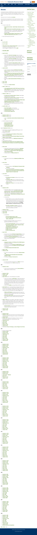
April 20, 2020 (5, 337)
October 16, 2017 (5, 373)
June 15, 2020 (5, 334)
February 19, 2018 (5, 366)
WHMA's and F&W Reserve (8, 292)
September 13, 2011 (6, 450)
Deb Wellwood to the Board (10, 177)
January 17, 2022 (5, 309)
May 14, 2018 (5, 363)
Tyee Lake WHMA (20, 268)
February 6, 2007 (5, 510)
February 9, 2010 (5, 469)
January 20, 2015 (5, 402)
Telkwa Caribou (27, 4)
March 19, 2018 (5, 365)
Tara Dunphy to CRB (9, 179)
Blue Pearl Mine (31, 25)
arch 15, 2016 (5, 386)
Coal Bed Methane (32, 16)
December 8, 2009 (5, 474)
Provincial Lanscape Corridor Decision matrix (12, 247)
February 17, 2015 (5, 401)
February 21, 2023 (5, 250)
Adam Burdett (14, 278)
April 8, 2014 (4, 412)
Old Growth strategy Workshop (16, 234)
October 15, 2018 (5, 360)
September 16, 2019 (6, 347)
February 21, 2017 (5, 376)
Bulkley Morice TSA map (9, 182)
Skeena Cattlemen (12, 84)
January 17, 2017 (5, 378)
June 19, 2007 (5, 505)
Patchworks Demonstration (8, 109)
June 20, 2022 (5, 275)
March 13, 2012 (5, 441)
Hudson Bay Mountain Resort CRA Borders (14, 78)
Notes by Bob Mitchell (12, 237)
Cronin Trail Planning (10, 326)
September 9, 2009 (5, 477)
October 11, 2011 (5, 449)
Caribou (30, 39)
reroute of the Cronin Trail (13, 256)
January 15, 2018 (5, 367)
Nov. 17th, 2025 (5, 43)
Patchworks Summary (7, 110)
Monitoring (29, 26)
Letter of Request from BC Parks (20, 326)
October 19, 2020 (5, 332)
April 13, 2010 (5, 467)
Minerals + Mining (30, 24)
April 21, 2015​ (5, 399)
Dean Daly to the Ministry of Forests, (11, 205)
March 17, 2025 (5, 86)
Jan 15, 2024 (5, 173)
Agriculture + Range (31, 12)
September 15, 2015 (6, 395)
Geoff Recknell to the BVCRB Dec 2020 (12, 226)
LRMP (8, 4)
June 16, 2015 (5, 396)
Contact (33, 4)
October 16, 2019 (5, 346)
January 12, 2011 (5, 456)
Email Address (29, 66)
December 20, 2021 (5, 313)
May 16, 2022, (5, 276)
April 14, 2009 (5, 480)
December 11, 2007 (6, 501)
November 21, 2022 (5, 273)
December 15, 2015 (6, 392)
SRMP (12, 4)
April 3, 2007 (4, 508)
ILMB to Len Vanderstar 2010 (10, 230)
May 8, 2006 (4, 520)
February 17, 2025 (5, 93)
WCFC (19, 261)
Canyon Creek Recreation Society (9, 102)
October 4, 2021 (5, 318)
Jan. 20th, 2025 (5, 106)
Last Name (28, 71)
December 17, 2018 (6, 357)
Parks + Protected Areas (31, 29)
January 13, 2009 (5, 484)
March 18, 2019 (5, 351)
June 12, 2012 (5, 437)
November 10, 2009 (5, 475)
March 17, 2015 (5, 400)
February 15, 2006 (5, 522)
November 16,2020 (5, 331)
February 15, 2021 (5, 324)
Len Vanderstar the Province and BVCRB (18, 245)
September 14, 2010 (6, 463)
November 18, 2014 (5, 407)
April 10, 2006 (5, 521)
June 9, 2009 (4, 478)
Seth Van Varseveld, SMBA (8, 122)
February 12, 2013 (5, 428)
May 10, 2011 (5, 452)
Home (1, 4)
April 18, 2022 (5, 287)
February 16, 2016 (5, 387)
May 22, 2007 (5, 507)
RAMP (15, 4)
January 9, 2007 (5, 511)
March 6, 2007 (5, 509)
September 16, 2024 (7, 128)
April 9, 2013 (4, 426)
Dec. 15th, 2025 (5, 42)
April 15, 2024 (5, 146)
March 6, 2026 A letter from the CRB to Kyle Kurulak (12, 29)
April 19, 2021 (5, 322)
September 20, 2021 (6, 320)
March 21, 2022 (5, 299)
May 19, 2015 (5, 397)
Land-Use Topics (20, 4)
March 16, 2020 (5, 338)
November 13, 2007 (5, 502)
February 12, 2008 (5, 496)
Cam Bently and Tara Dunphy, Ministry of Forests (11, 95)
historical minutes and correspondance (8, 525)
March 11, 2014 (5, 413)
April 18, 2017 (5, 375)
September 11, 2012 (6, 436)
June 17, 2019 (5, 348)
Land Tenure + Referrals (31, 23)
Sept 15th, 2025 (5, 53)
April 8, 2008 (4, 494)
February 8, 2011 (5, 455)
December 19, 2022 (6, 266)
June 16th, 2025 (5, 68)
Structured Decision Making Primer (9, 111)
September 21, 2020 (6, 333)
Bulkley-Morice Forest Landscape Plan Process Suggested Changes (13, 141)
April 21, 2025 (5, 82)
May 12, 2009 (5, 479)
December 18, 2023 (5, 187)
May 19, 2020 (5, 336)
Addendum (9, 374)
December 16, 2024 (6, 115)
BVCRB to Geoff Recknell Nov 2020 (11, 228)
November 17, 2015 (6, 393)
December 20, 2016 (5, 381)
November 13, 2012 (5, 434)
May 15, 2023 (5, 232)
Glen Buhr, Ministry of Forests (8, 125)
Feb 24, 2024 (5, 162)
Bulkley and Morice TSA (15, 152)
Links (28, 47)
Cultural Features (30, 13)
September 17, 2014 (6, 409)
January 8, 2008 (5, 497)
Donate (33, 1)
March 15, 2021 (5, 323)
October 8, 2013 (5, 421)
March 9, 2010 (5, 468)
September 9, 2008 (5, 491)
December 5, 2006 (5, 515)
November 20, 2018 (5, 358)
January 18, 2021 (5, 325)
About (5, 4)
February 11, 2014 (5, 414)
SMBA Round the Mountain (18, 138)
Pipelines (30, 17)
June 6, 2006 (4, 519)
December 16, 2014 (6, 406)
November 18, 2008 (5, 489)
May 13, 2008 (5, 493)
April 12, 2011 (5, 453)
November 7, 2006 (5, 516)
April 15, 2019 (5, 350)
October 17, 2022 (5, 274)
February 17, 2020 (5, 339)
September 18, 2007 (6, 504)
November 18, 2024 (5, 116)
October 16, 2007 (5, 503)
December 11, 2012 (6, 433)
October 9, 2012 (5, 435)
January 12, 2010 (5, 470)
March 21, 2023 (5, 249)
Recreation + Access (31, 33)
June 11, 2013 (5, 424)
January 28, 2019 (5, 354)
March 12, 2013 (5, 427)
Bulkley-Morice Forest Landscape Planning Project (10, 45)
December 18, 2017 (6, 371)
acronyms (13, 17)
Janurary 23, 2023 (5, 259)
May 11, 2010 (5, 466)
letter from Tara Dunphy (12, 55)
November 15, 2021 (5, 314)
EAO (13, 262)
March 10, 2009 (5, 481)
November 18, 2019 (5, 345)
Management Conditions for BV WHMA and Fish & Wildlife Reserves (14, 242)
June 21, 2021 (5, 321)
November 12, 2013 (5, 420)
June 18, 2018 (5, 362)
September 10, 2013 (6, 423)
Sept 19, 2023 (5, 211)
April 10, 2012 (5, 439)
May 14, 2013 (5, 425)
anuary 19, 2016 (5, 388)
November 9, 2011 (5, 448)
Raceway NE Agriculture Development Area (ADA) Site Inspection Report (13, 142)
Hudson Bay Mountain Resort (8, 126)
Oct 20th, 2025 (6, 50)
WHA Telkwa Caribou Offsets (8, 295)
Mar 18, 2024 (5, 156)
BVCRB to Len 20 (8, 229)
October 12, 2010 (5, 462)
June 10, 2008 (5, 492)
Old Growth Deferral (7, 305)
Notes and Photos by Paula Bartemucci (12, 236)
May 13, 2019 (5, 349)
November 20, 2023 (5, 209)
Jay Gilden (9, 285)
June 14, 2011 (5, 451)
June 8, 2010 (4, 465)
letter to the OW (7, 131)
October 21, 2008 (5, 490)
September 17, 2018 (6, 361)
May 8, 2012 (4, 438)
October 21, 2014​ (5, 408)
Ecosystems (30, 18)
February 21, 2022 (5, 308)
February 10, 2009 (5, 483)
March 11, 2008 (5, 495)
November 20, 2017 (5, 372)
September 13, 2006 (6, 518)
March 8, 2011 (5, 454)
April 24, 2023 (5, 240)
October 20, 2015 (5, 394)
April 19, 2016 (5, 385)
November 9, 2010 (5, 461)
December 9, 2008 (5, 487)
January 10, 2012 (5, 443)
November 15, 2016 (5, 382)
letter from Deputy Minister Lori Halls (14, 62)
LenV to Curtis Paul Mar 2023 (10, 223)
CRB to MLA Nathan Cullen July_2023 (11, 216)
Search (2, 6)
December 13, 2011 (5, 447)
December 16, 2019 (6, 344)
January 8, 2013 (5, 429)
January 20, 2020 (5, 340)
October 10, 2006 (5, 517)
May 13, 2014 (5, 411)
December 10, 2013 (5, 419)
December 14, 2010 (5, 460)
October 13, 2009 (5, 476)
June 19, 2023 (5, 212)
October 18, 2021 (5, 316)
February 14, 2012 (5, 442)
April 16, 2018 (5, 364)
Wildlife (29, 38)
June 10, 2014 (5, 410)
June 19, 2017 (5, 374)
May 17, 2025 (5, 81)
